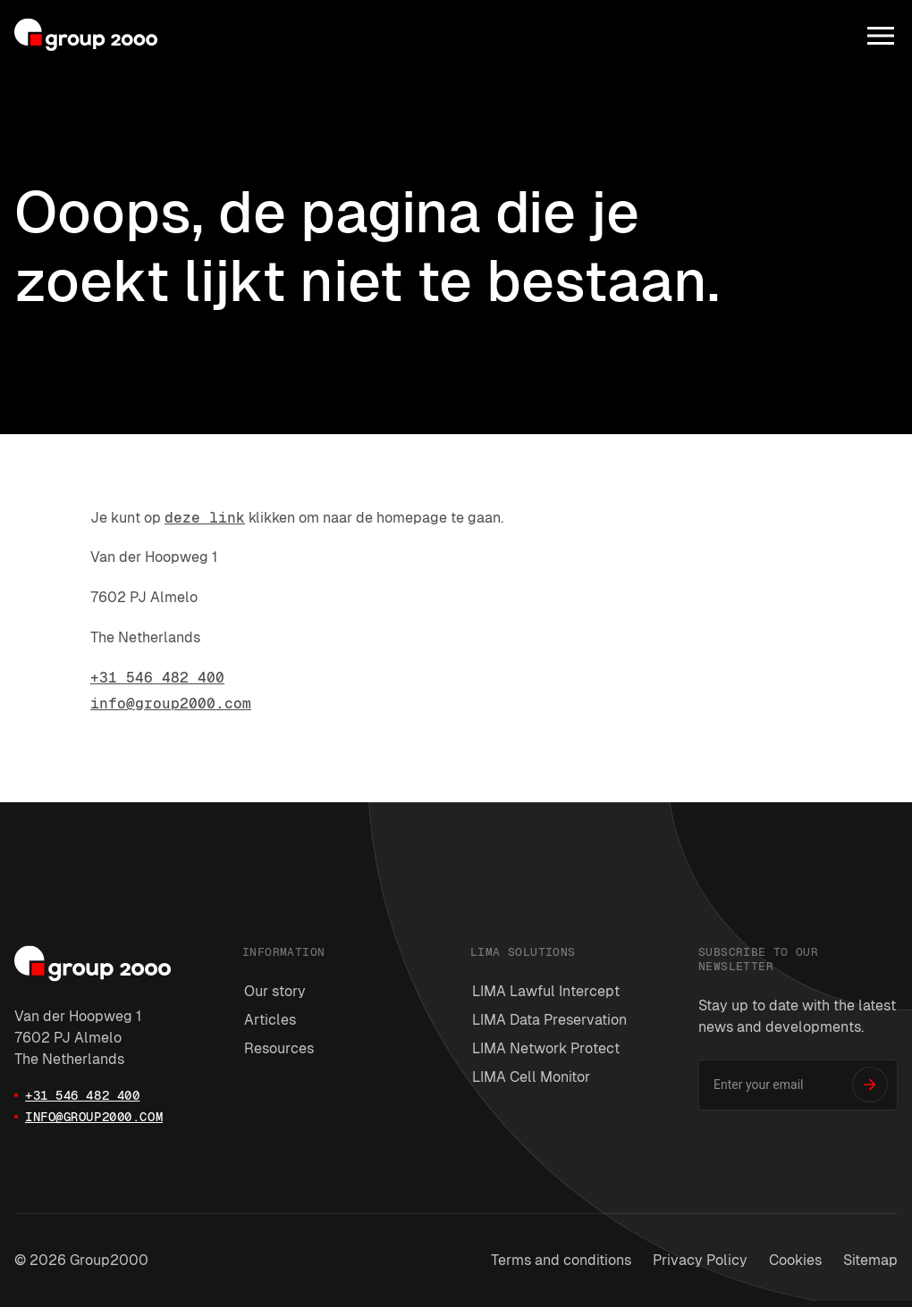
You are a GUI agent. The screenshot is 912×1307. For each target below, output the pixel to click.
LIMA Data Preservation (549, 1019)
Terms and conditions (561, 1260)
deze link (205, 517)
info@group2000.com (170, 703)
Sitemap (870, 1260)
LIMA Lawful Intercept (546, 991)
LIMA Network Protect (546, 1048)
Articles (270, 1019)
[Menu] (880, 36)
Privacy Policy (700, 1260)
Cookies (795, 1260)
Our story (275, 991)
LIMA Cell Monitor (531, 1076)
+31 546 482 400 (157, 677)
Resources (279, 1048)
